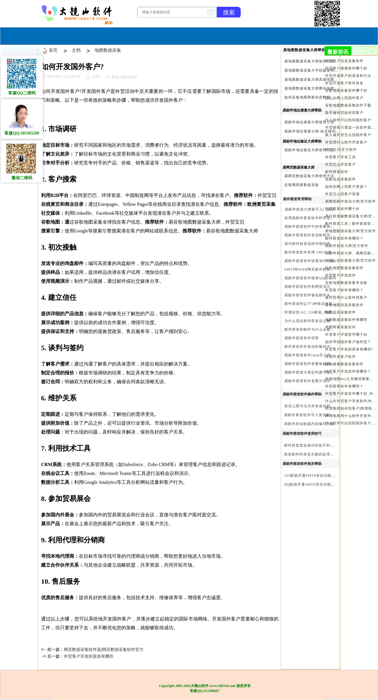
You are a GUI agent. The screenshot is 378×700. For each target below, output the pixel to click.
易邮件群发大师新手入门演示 (310, 209)
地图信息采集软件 (340, 179)
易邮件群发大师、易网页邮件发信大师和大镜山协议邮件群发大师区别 (351, 253)
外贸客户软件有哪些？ (344, 290)
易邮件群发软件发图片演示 (307, 381)
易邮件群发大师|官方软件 (346, 246)
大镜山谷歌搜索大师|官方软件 (350, 260)
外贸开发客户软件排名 (344, 83)
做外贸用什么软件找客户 (346, 297)
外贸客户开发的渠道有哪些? (349, 349)
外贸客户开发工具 (340, 157)
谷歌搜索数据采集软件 (344, 364)
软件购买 (165, 35)
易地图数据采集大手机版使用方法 (313, 70)
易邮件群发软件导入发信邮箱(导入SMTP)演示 (323, 415)
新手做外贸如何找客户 (344, 113)
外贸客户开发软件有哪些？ (348, 371)
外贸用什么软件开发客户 (346, 142)
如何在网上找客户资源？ (346, 187)
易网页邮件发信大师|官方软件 (350, 201)
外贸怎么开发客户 (340, 164)
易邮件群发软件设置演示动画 (309, 261)
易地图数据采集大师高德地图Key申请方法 (320, 79)
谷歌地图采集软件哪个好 (346, 90)
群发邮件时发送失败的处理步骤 (311, 454)
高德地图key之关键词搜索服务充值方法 (351, 379)
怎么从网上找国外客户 (344, 98)
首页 (144, 35)
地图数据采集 (107, 50)
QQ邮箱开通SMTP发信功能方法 (311, 484)
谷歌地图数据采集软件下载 (348, 105)
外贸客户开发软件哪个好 (346, 334)
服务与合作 (193, 35)
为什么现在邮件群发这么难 (307, 321)
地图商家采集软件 (340, 327)
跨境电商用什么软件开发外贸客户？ (351, 416)
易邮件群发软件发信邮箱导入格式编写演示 (320, 235)
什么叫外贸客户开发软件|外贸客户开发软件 (351, 401)
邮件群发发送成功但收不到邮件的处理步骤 (320, 445)
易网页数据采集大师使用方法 (309, 176)
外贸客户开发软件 (340, 275)
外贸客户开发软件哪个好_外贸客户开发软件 (351, 394)
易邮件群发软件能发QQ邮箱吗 (310, 278)
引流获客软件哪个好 (342, 209)
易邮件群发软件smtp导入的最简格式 (315, 355)
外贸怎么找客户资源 (342, 194)
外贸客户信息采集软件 (344, 61)
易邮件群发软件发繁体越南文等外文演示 (318, 364)
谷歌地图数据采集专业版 (346, 283)
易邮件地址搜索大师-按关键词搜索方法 (317, 131)
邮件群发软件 (336, 172)
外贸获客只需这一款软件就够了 (351, 127)
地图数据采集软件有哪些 (346, 320)
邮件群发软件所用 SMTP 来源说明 (313, 252)
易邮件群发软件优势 (301, 338)
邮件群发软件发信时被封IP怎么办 (313, 347)
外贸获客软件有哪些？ (344, 386)
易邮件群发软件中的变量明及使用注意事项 (320, 226)
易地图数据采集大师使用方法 (309, 61)
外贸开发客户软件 (340, 357)
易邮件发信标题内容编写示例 (309, 424)
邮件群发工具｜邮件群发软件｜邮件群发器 (351, 224)
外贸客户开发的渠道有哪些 (88, 656)
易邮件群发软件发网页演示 (307, 286)
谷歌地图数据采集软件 (344, 268)
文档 (76, 50)
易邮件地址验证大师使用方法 (309, 150)
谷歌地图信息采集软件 (344, 305)
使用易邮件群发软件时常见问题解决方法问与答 (324, 218)
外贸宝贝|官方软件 (341, 150)
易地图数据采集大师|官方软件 (350, 231)
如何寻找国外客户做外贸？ (348, 342)
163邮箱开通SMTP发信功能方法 (311, 475)
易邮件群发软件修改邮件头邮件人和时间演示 (322, 295)
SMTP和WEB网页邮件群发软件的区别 (317, 269)
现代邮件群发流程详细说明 (307, 244)
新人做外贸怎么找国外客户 (348, 135)
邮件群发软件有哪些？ (344, 238)
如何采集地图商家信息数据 (307, 97)
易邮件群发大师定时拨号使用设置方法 (317, 372)
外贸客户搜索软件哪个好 (346, 68)
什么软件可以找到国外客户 (348, 120)
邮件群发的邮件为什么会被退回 (311, 329)
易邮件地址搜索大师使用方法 (309, 122)
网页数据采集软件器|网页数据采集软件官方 (104, 649)
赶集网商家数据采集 (301, 185)
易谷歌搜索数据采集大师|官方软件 (351, 216)
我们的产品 (225, 35)
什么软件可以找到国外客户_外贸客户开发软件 (351, 423)
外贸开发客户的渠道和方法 (348, 76)
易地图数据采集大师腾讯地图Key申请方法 (320, 88)
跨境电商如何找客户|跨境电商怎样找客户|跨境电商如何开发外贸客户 (351, 408)
